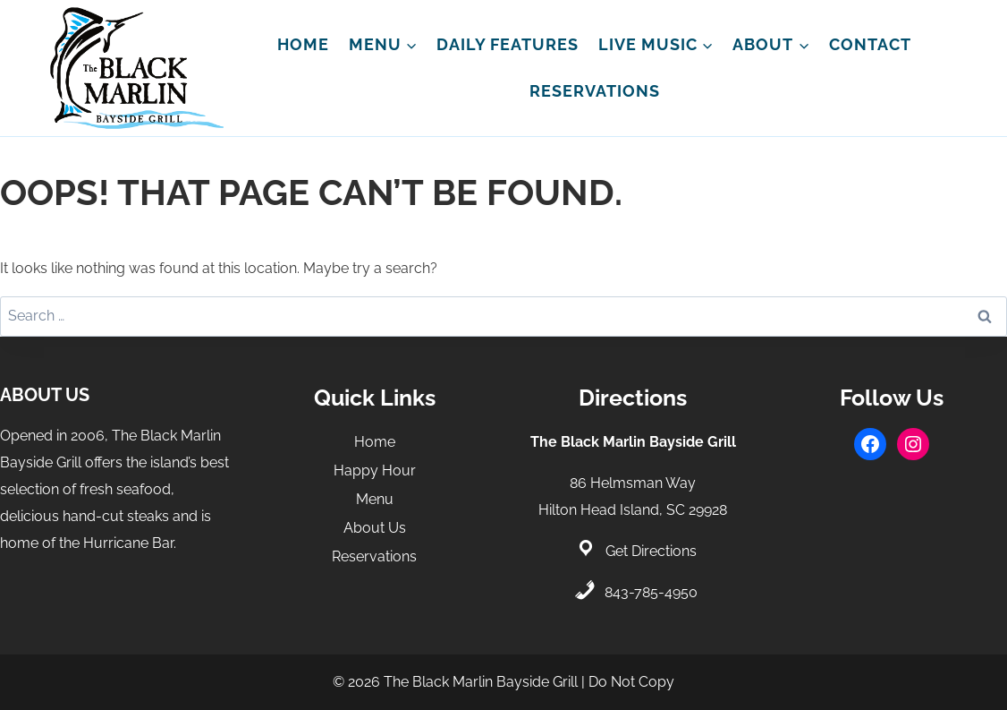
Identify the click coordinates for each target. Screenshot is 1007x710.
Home (303, 44)
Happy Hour (375, 470)
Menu (374, 499)
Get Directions (651, 551)
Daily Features (507, 44)
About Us (374, 527)
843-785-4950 (651, 592)
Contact (870, 44)
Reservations (594, 90)
